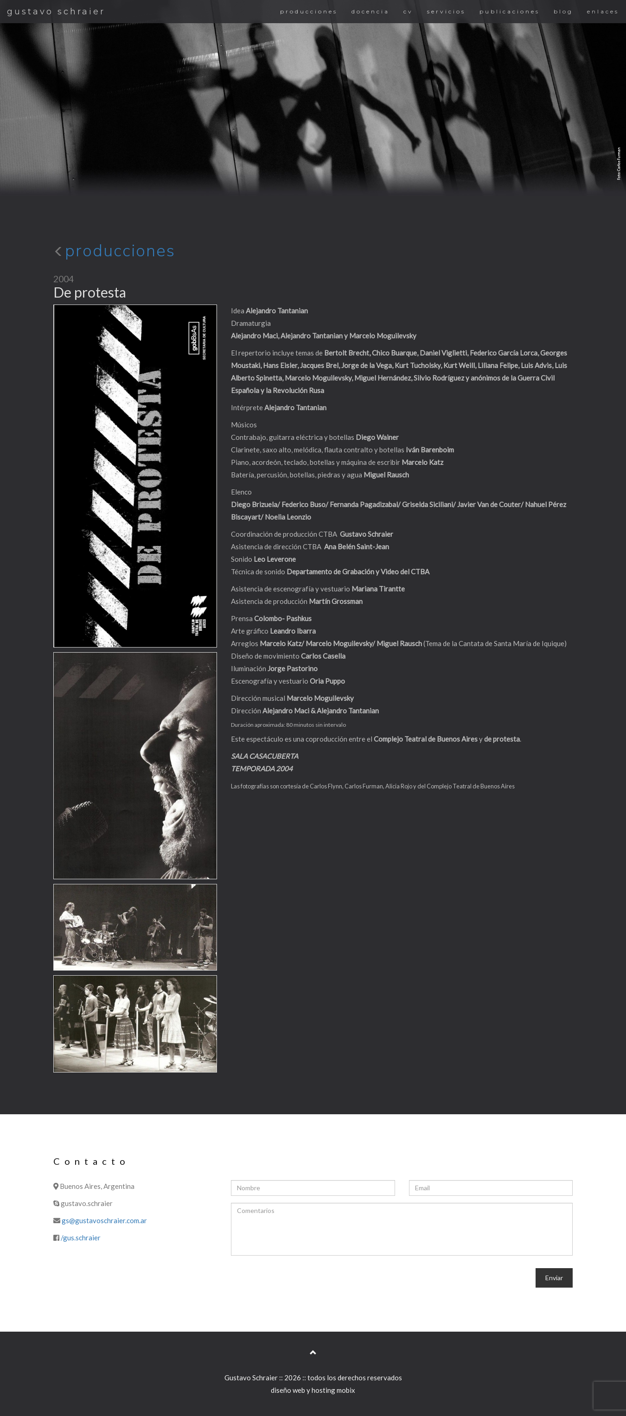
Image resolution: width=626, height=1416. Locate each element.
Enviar (554, 1278)
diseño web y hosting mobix (313, 1390)
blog (563, 11)
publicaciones (509, 11)
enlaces (603, 11)
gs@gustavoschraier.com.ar (104, 1220)
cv (408, 11)
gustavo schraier (56, 11)
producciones (309, 11)
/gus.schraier (81, 1237)
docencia (370, 11)
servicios (446, 11)
